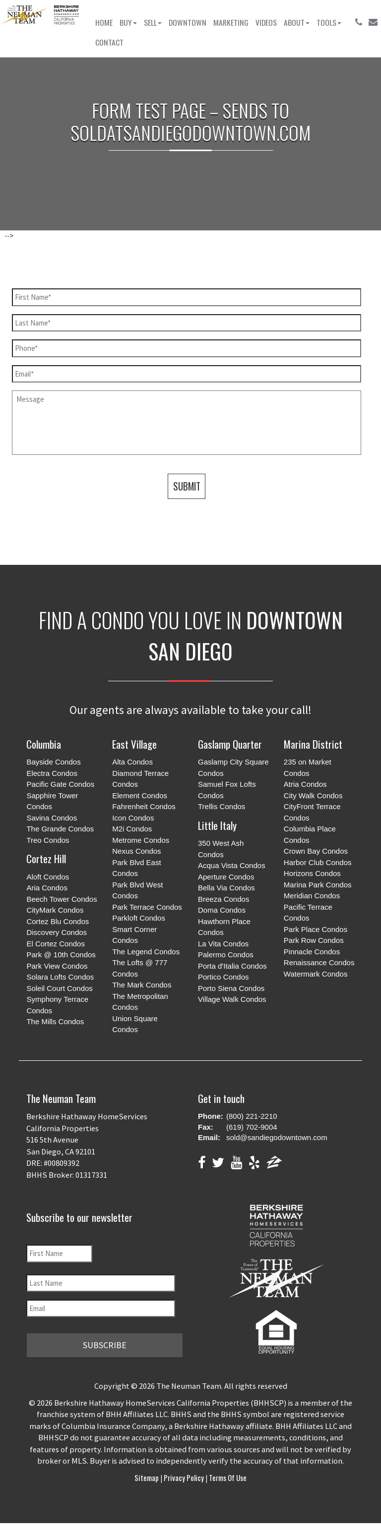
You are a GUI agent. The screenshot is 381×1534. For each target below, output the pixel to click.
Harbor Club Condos (318, 862)
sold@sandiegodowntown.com (276, 1137)
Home (104, 22)
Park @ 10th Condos (60, 954)
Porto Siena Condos (231, 988)
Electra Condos (51, 773)
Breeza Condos (223, 899)
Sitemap (147, 1477)
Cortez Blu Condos (57, 921)
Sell (153, 22)
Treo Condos (47, 840)
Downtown (187, 22)
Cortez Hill (46, 858)
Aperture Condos (226, 877)
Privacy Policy (183, 1477)
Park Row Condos (314, 940)
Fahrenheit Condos (144, 806)
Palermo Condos (226, 954)
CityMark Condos (54, 910)
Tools (329, 22)
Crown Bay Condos (316, 851)
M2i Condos (132, 828)
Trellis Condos (221, 806)
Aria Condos (46, 887)
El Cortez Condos (55, 943)
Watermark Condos (316, 974)
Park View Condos (56, 966)
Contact (109, 42)
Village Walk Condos (232, 999)
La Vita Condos (223, 943)
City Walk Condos (313, 795)
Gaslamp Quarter (230, 744)
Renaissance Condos (319, 962)
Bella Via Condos (226, 887)
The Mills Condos (55, 1021)
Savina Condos (51, 818)
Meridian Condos (312, 895)
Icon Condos (133, 818)
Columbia (43, 744)
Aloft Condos (47, 877)
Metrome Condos (140, 840)
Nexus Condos (136, 851)
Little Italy (217, 825)
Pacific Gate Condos (60, 784)
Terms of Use (227, 1477)
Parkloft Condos (138, 918)
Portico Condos (223, 977)
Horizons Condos (312, 873)
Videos (266, 22)
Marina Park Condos (318, 884)
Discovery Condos (56, 932)
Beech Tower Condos (61, 899)
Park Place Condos (315, 929)
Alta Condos (132, 762)
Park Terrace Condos (147, 907)
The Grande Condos (60, 828)
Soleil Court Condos (59, 988)
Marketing (231, 22)
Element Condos (139, 795)
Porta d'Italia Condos (232, 966)
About (297, 22)
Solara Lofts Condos (60, 977)
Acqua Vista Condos (231, 865)
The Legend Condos (146, 951)
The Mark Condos (141, 985)
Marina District (313, 744)
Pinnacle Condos (312, 951)
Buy (128, 22)
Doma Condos (222, 910)
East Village (134, 744)
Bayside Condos (53, 762)
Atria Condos (305, 784)
